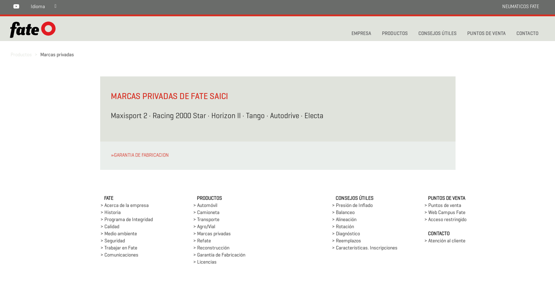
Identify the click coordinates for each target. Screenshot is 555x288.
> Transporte (206, 220)
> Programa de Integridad (127, 220)
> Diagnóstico (346, 234)
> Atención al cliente (444, 241)
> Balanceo (343, 212)
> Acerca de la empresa (125, 205)
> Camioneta (206, 212)
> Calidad (110, 227)
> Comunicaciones (119, 255)
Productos (21, 55)
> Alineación (344, 220)
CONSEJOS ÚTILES (437, 33)
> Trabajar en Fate (119, 248)
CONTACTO (527, 33)
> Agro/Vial (204, 227)
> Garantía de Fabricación (219, 255)
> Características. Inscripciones (364, 248)
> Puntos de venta (442, 205)
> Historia (111, 212)
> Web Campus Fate (444, 212)
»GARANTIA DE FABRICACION (140, 155)
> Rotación (343, 227)
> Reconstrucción (211, 248)
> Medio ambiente (119, 234)
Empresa (361, 33)
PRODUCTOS (395, 33)
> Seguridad (113, 241)
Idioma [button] (38, 7)
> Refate (202, 241)
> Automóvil (205, 205)
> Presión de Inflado (352, 205)
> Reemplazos (346, 241)
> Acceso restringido (445, 220)
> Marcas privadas (212, 234)
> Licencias (205, 262)
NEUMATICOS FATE (520, 7)
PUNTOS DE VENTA (486, 33)
